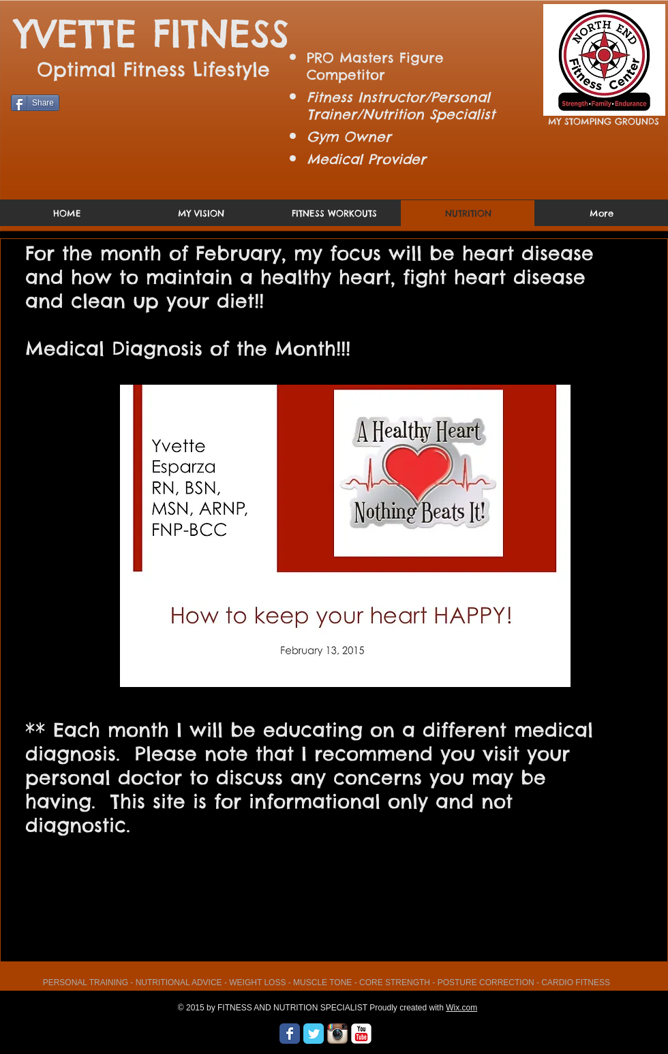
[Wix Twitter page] (313, 1033)
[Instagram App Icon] (337, 1033)
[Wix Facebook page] (289, 1033)
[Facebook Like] (37, 116)
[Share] (35, 103)
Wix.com (461, 1007)
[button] (345, 536)
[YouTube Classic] (361, 1033)
